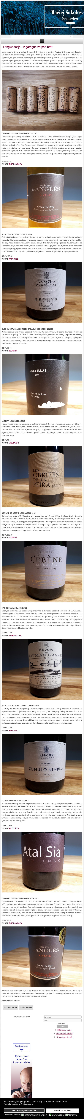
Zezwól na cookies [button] (62, 1110)
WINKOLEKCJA (15, 636)
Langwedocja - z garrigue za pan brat (27, 47)
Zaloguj (62, 1026)
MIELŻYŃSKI (14, 443)
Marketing (72, 1115)
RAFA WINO (13, 259)
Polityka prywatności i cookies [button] (18, 1104)
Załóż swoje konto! (64, 1030)
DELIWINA (13, 351)
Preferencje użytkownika (35, 1115)
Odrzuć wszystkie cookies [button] (24, 1110)
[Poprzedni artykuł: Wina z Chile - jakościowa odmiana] (10, 1007)
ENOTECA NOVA (15, 164)
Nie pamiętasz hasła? (64, 1037)
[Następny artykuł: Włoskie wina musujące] (26, 1007)
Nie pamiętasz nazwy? (64, 1034)
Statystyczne (57, 1115)
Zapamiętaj (61, 1023)
